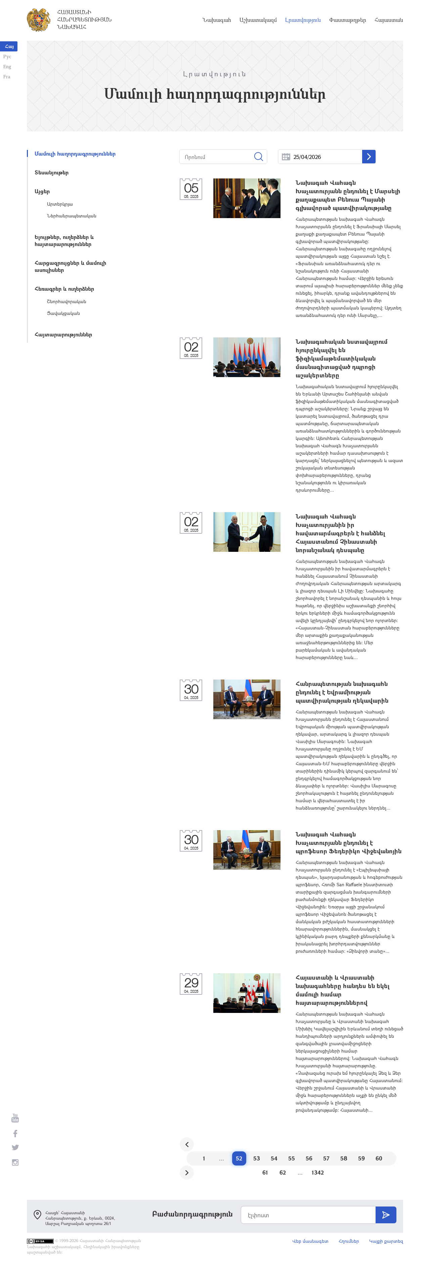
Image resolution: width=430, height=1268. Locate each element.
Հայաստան (389, 20)
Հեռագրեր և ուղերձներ (64, 288)
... (286, 156)
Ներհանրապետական (71, 215)
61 (265, 1172)
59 (361, 1158)
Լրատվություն (303, 20)
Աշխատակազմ (258, 20)
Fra (6, 76)
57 (326, 1158)
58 (343, 1158)
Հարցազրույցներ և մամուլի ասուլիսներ (70, 266)
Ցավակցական (63, 313)
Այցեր (42, 191)
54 (274, 1158)
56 (309, 1158)
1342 (318, 1172)
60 (379, 1158)
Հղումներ (349, 1241)
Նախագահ (217, 20)
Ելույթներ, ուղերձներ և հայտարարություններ (64, 240)
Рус (7, 56)
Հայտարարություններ (63, 334)
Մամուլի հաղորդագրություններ (75, 153)
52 (239, 1158)
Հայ (9, 46)
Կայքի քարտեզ (386, 1241)
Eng (7, 66)
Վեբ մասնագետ (310, 1241)
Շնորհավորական (66, 301)
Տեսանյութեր (52, 172)
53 (256, 1158)
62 (283, 1172)
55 (291, 1158)
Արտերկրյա (60, 204)
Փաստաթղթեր (347, 20)
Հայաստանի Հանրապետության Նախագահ (84, 20)
